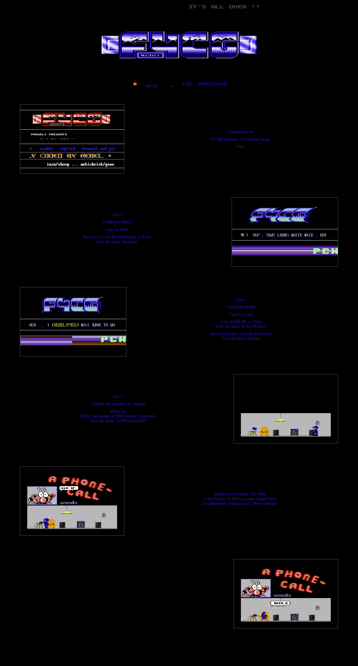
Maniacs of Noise (136, 237)
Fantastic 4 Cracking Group (247, 139)
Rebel (126, 222)
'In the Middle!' (253, 326)
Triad (257, 321)
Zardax (232, 333)
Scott (124, 229)
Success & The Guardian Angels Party (245, 498)
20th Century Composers (135, 416)
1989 (219, 139)
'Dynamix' (129, 241)
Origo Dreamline (258, 333)
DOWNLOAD (212, 83)
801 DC (240, 321)
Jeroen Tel (107, 237)
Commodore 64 (240, 132)
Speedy (139, 404)
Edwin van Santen (95, 416)
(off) (187, 83)
